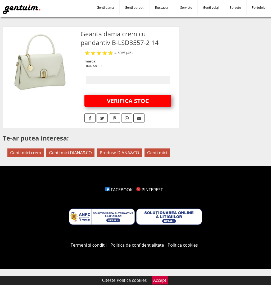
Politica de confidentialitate (137, 245)
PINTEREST (149, 190)
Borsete (235, 7)
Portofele (258, 7)
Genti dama (105, 7)
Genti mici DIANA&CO (70, 153)
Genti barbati (134, 7)
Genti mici (157, 153)
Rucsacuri (162, 7)
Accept (159, 280)
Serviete (186, 7)
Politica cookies (183, 245)
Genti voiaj (211, 7)
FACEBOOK (119, 190)
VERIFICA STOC (128, 101)
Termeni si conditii (89, 245)
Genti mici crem (25, 153)
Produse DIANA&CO (119, 153)
